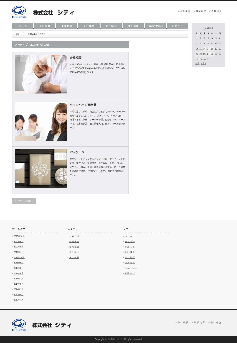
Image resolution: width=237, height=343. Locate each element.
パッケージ (77, 152)
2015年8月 (19, 268)
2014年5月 (19, 284)
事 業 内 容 (201, 11)
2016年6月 (19, 263)
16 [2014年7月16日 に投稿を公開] (204, 49)
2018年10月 (19, 257)
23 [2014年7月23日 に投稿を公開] (204, 54)
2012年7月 (19, 300)
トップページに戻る (24, 201)
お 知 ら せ (74, 236)
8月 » (203, 63)
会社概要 (75, 57)
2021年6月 (19, 247)
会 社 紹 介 (216, 11)
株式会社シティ (115, 339)
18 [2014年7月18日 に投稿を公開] (212, 49)
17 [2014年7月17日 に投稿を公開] (208, 49)
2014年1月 (19, 289)
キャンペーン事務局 (83, 104)
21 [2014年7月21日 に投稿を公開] (197, 54)
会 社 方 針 (44, 26)
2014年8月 (19, 273)
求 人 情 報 (133, 26)
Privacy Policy (155, 26)
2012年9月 (19, 294)
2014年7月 (19, 279)
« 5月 (197, 63)
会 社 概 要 (185, 11)
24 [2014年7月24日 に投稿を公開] (208, 54)
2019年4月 (19, 252)
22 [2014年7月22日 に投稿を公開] (200, 54)
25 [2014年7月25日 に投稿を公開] (212, 54)
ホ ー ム (23, 26)
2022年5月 (19, 241)
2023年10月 (19, 236)
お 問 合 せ (177, 26)
